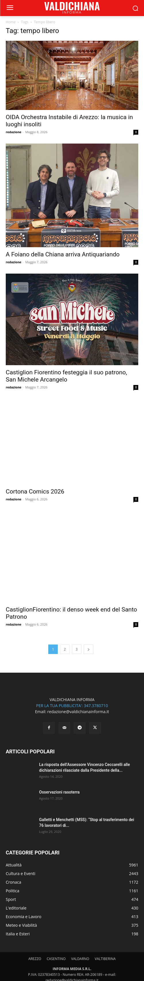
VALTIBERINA (105, 912)
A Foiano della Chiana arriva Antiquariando (63, 254)
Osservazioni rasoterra (59, 745)
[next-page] (88, 602)
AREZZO (34, 912)
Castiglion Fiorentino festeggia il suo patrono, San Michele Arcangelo (66, 376)
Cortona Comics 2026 (35, 471)
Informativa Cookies (116, 974)
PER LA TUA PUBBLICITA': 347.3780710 (72, 659)
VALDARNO (80, 912)
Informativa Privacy (81, 974)
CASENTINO (56, 912)
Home (11, 22)
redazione (13, 132)
